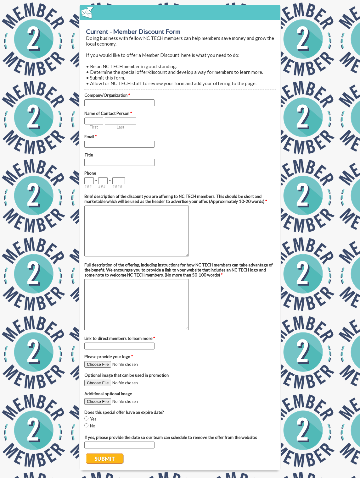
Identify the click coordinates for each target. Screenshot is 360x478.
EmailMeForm (180, 12)
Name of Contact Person (108, 113)
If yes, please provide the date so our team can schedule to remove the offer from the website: (170, 437)
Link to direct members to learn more (119, 338)
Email (90, 136)
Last (120, 126)
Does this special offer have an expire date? (124, 412)
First (94, 126)
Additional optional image (108, 393)
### (88, 186)
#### (117, 186)
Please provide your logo (108, 356)
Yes (93, 418)
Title (88, 154)
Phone (90, 173)
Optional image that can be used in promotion (126, 375)
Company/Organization (107, 95)
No (92, 425)
